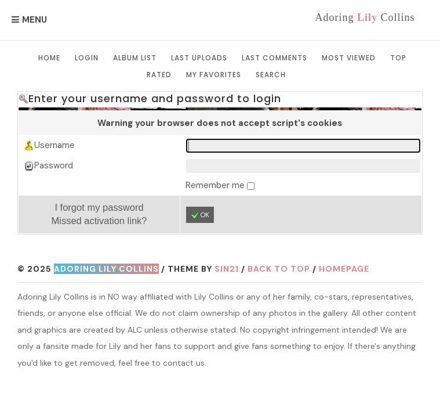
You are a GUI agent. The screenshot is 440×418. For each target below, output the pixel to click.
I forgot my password (98, 207)
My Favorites (213, 75)
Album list (135, 58)
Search (271, 75)
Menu (34, 20)
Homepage (344, 269)
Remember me (216, 185)
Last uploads (199, 58)
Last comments (274, 58)
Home (49, 58)
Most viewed (349, 58)
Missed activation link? (99, 220)
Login (87, 58)
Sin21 (226, 269)
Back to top (279, 269)
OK (200, 215)
